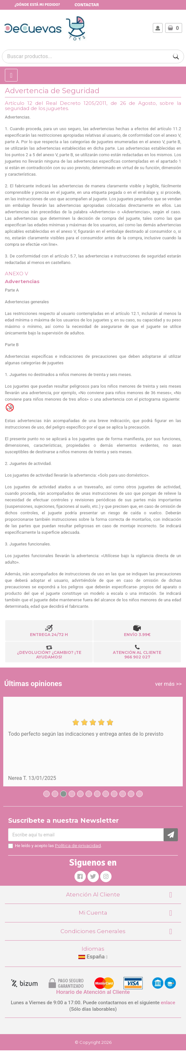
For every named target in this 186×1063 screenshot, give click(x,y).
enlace (168, 1003)
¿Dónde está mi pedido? (37, 4)
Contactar (86, 4)
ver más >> (168, 684)
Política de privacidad (78, 845)
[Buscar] (176, 56)
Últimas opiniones (33, 684)
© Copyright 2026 (93, 1042)
